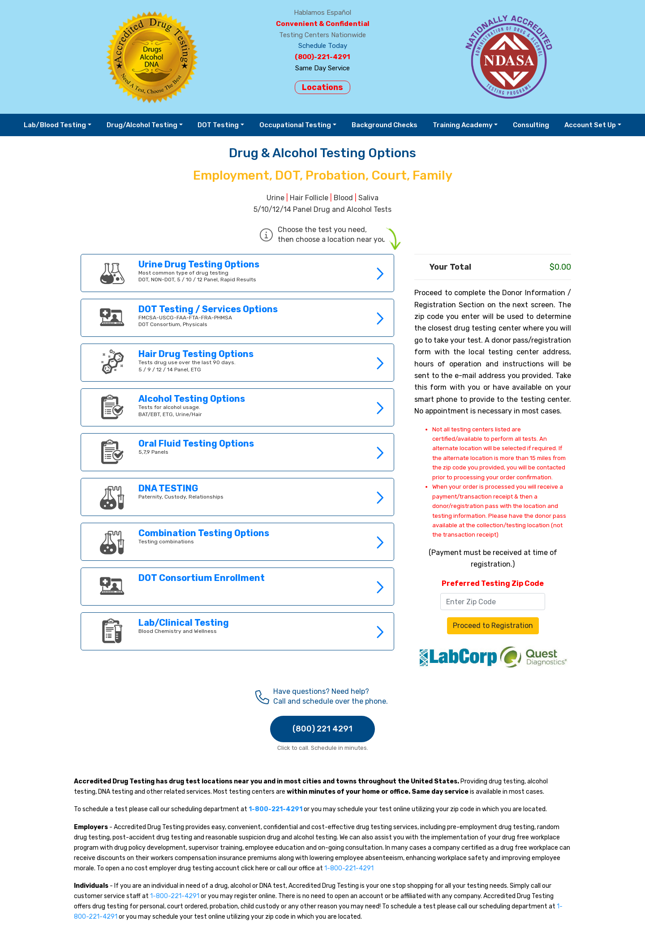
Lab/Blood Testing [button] (55, 125)
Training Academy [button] (463, 125)
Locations (322, 87)
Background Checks (384, 125)
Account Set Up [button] (590, 125)
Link (237, 273)
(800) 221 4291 (322, 729)
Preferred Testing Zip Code (493, 583)
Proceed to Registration (493, 625)
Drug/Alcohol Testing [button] (142, 125)
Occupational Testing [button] (295, 125)
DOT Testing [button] (218, 125)
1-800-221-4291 (349, 868)
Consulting (531, 125)
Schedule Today (322, 46)
